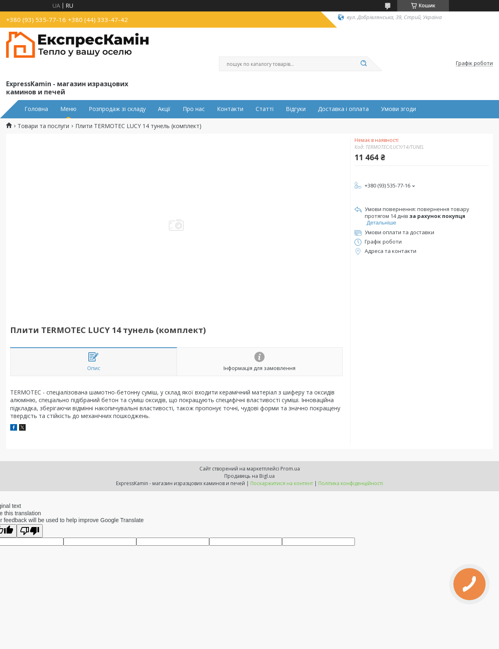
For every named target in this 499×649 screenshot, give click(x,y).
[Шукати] (363, 64)
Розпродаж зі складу (117, 109)
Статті (265, 109)
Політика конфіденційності (350, 483)
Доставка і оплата (343, 109)
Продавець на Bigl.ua (249, 476)
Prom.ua (290, 468)
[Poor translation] (30, 531)
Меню (68, 109)
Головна (36, 109)
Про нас (194, 109)
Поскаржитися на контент (281, 483)
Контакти (230, 109)
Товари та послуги (43, 126)
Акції (164, 109)
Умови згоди (398, 109)
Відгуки (296, 109)
